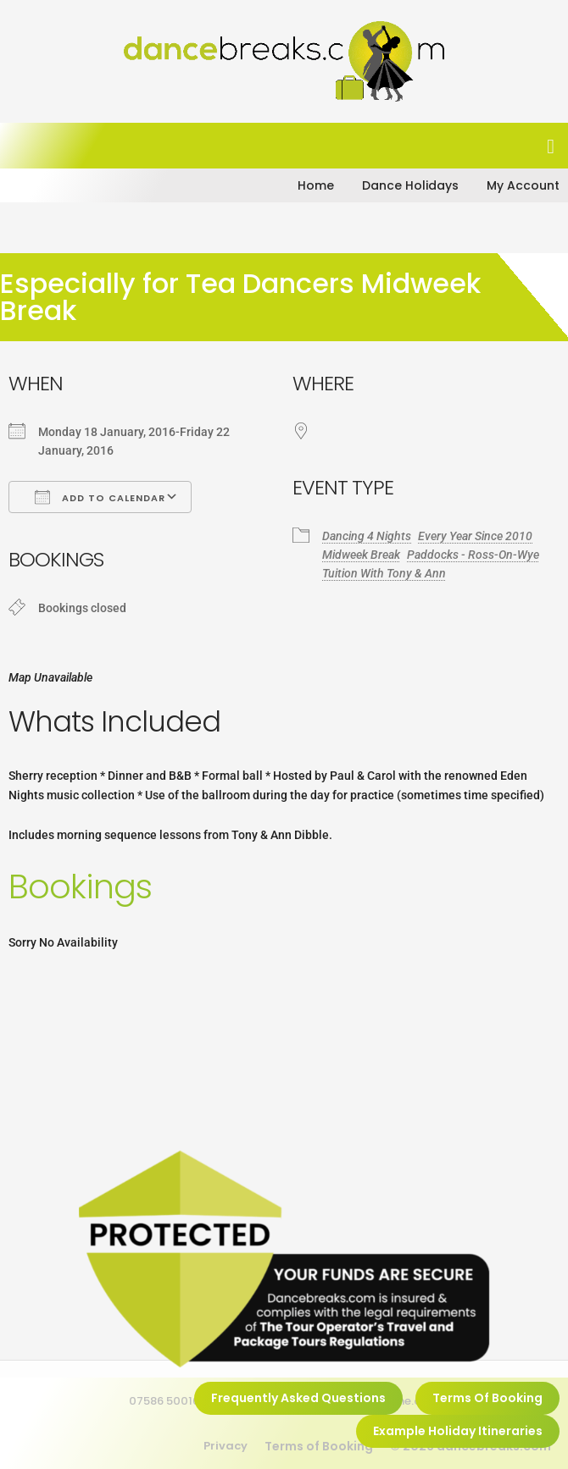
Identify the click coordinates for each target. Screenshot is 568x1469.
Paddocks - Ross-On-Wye (473, 554)
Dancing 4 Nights (366, 536)
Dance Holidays (410, 185)
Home (316, 185)
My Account (523, 185)
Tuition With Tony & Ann (384, 573)
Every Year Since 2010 (475, 536)
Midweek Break (361, 554)
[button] (551, 146)
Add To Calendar (100, 497)
